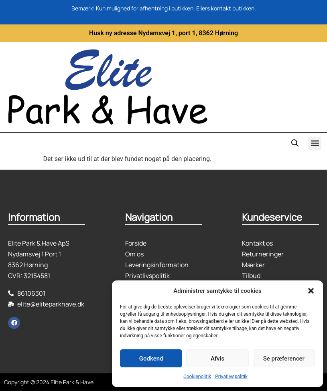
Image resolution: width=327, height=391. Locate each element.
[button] (311, 291)
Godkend (151, 358)
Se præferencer (284, 358)
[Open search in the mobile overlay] (295, 143)
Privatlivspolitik (231, 376)
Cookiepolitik (197, 376)
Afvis (217, 358)
